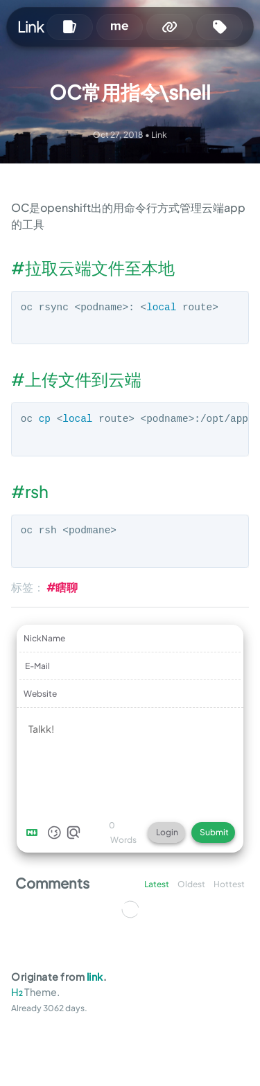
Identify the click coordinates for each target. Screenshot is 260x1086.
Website (40, 693)
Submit (214, 832)
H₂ (17, 992)
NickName (44, 638)
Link (30, 26)
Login (167, 832)
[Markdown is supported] (34, 832)
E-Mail (37, 666)
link (95, 976)
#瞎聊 (62, 587)
